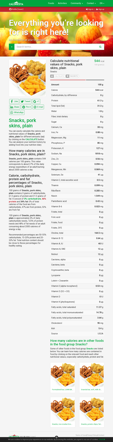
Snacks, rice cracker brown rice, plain (66, 424)
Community (77, 3)
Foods (51, 3)
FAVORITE (72, 76)
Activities (62, 3)
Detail (102, 439)
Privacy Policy (92, 435)
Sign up (100, 9)
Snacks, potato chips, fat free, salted (95, 424)
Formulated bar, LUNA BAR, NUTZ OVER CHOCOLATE (73, 389)
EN (102, 3)
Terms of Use (81, 435)
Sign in (90, 9)
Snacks (53, 71)
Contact (91, 3)
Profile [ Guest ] (16, 9)
